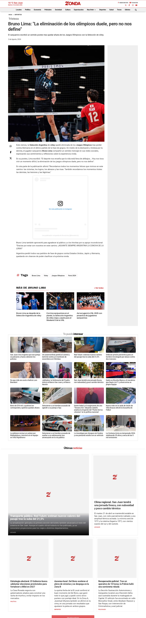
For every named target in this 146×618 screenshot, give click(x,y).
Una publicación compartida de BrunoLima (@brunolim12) (60, 235)
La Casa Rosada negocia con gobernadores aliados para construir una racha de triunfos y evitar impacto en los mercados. (27, 553)
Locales (19, 10)
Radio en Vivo (123, 3)
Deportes (102, 10)
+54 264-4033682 (85, 607)
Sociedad (58, 10)
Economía (37, 10)
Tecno (119, 10)
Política (27, 10)
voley (46, 276)
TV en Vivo (133, 3)
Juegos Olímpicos (58, 276)
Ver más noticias (73, 576)
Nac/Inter (91, 9)
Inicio (10, 15)
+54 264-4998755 (86, 609)
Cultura (67, 10)
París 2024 (72, 276)
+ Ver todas (98, 288)
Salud (111, 10)
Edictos (127, 10)
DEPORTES (18, 15)
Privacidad (78, 613)
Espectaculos (79, 10)
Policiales (48, 10)
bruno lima (36, 276)
